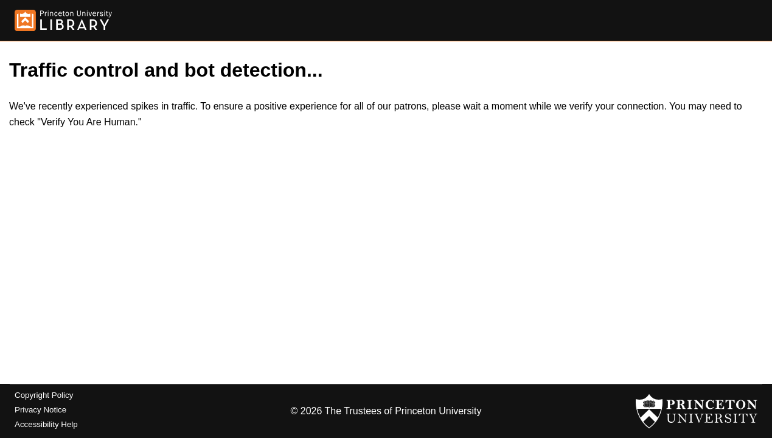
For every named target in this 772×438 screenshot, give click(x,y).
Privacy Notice (40, 409)
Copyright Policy (44, 395)
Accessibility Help (46, 424)
